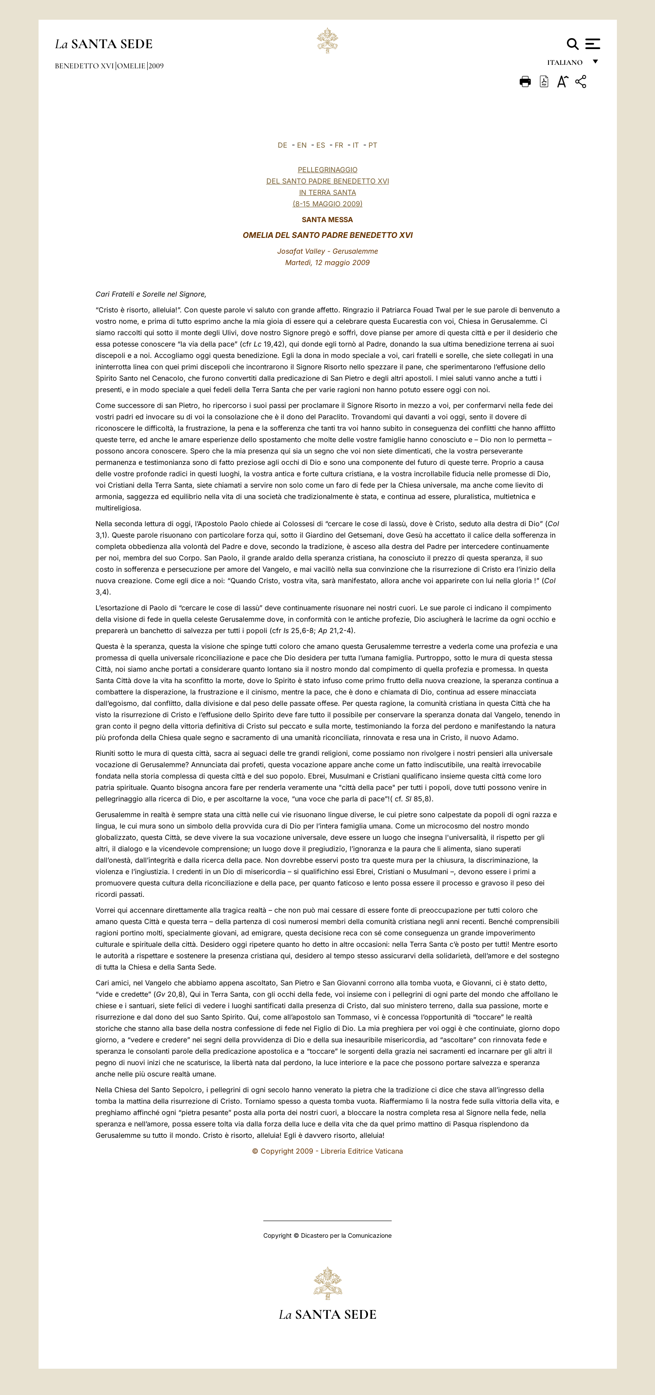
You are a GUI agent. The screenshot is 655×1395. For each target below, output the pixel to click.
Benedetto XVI (85, 66)
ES (320, 145)
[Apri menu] (591, 43)
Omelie (132, 66)
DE (282, 145)
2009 (156, 66)
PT (372, 145)
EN (302, 145)
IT (356, 145)
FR (339, 145)
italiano (566, 64)
